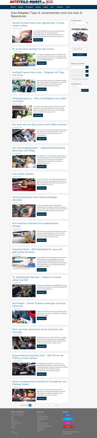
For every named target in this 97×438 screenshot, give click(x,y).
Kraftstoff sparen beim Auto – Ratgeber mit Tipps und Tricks (38, 74)
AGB (12, 431)
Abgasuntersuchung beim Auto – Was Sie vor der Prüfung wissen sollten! (38, 357)
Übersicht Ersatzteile (42, 424)
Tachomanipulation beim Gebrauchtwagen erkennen (34, 198)
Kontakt (13, 426)
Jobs (38, 431)
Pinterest (68, 426)
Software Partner (41, 419)
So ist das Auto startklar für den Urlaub (33, 48)
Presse (38, 421)
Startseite (13, 7)
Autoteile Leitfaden (16, 423)
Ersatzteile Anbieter (42, 416)
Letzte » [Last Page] (56, 405)
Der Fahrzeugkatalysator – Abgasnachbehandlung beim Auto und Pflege (38, 149)
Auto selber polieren (23, 173)
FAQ (12, 416)
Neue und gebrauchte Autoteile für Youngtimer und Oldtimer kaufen (39, 383)
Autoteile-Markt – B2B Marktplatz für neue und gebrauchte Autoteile (37, 251)
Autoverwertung (41, 428)
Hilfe (12, 418)
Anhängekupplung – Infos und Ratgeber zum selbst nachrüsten (39, 100)
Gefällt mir (68, 415)
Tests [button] (52, 7)
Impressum (14, 428)
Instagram (68, 423)
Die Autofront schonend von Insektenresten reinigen (35, 225)
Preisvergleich (29, 7)
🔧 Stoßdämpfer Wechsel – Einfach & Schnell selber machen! (36, 278)
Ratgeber (45, 7)
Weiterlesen (38, 40)
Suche (68, 7)
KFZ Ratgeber (40, 429)
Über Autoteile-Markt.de (17, 414)
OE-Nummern (14, 421)
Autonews (38, 7)
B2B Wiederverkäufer (42, 418)
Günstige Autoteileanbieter (44, 426)
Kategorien (60, 7)
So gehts (13, 424)
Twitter (67, 419)
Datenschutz (14, 433)
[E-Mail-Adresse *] (80, 49)
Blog (12, 419)
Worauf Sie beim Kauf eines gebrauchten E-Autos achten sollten (38, 24)
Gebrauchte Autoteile (42, 423)
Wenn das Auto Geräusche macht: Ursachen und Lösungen (37, 331)
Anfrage (39, 414)
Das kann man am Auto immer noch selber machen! (39, 124)
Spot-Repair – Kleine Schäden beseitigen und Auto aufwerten (39, 305)
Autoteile (20, 7)
